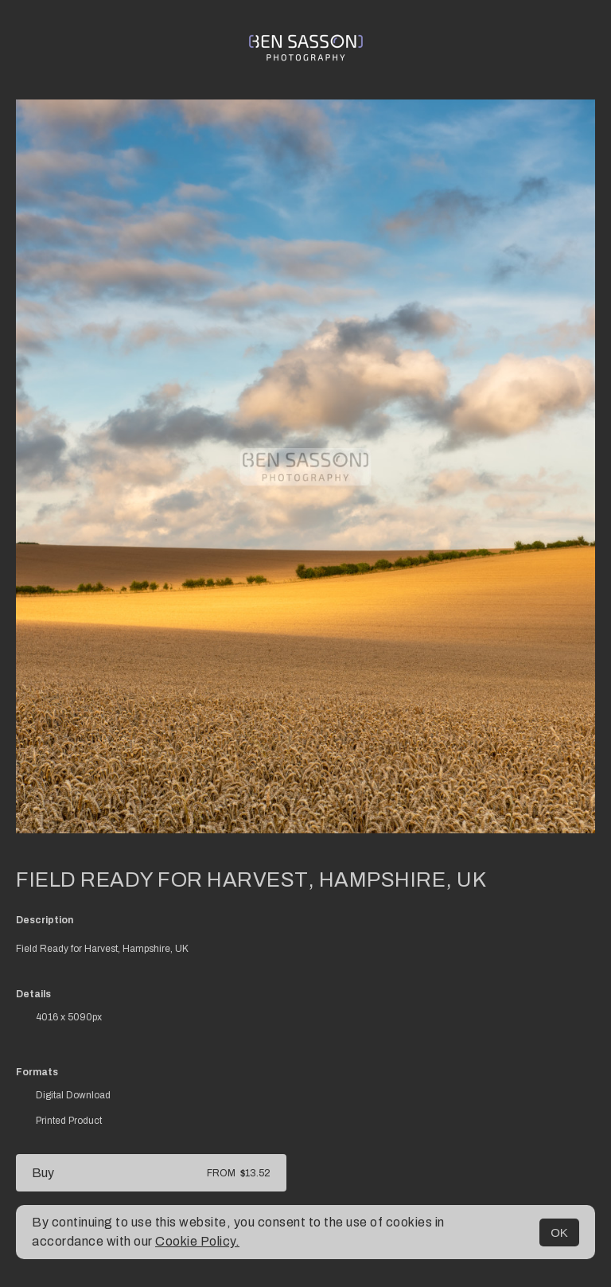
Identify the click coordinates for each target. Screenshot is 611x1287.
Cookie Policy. (197, 1241)
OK (559, 1232)
